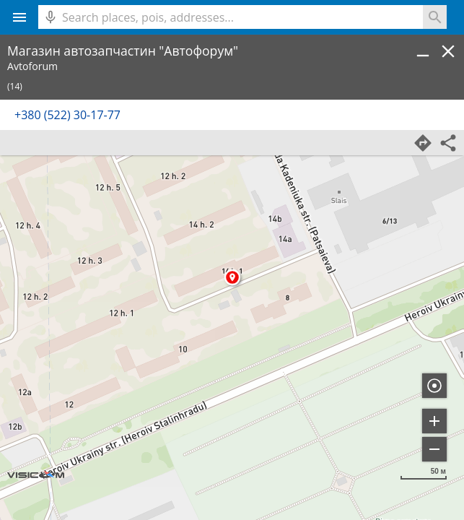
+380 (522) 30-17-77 (67, 115)
